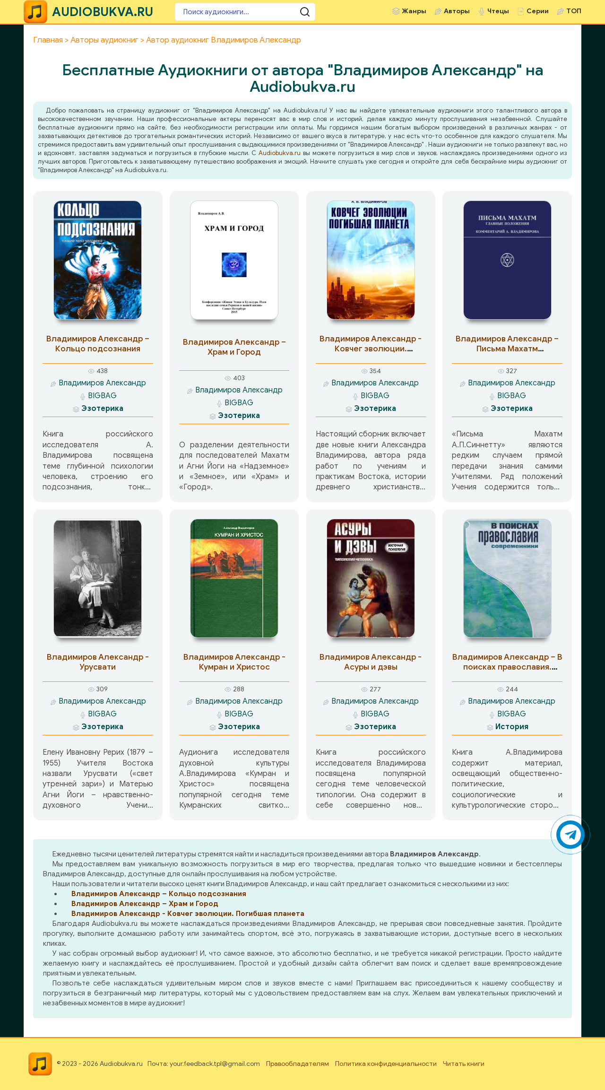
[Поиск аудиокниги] (231, 12)
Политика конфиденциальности (386, 1064)
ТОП (573, 11)
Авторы (457, 11)
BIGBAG (102, 396)
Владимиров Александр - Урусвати (98, 662)
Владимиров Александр (102, 383)
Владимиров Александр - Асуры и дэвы (371, 662)
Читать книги (463, 1064)
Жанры (414, 11)
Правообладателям (297, 1064)
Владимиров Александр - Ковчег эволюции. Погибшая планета (371, 349)
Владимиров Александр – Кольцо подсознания (97, 344)
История (511, 727)
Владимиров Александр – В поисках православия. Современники (507, 667)
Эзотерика (102, 408)
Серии (538, 11)
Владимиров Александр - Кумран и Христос (234, 662)
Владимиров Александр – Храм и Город (234, 347)
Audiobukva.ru (280, 153)
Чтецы (498, 11)
